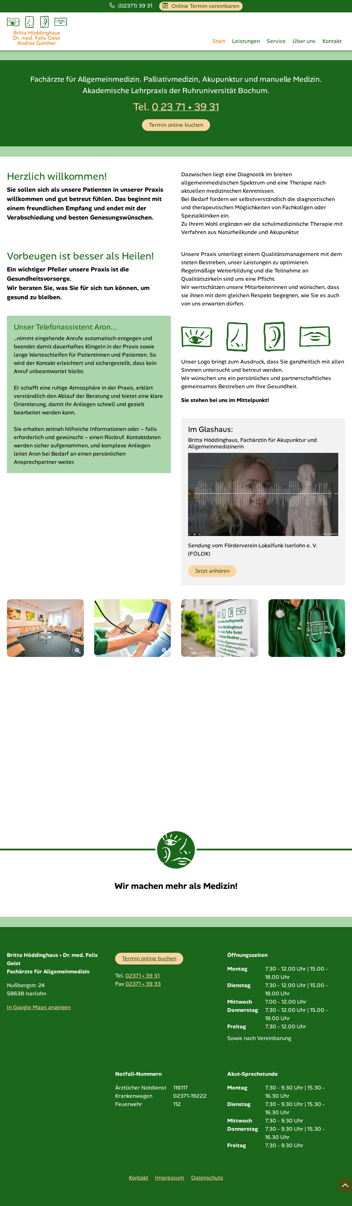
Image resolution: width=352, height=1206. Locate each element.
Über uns (304, 41)
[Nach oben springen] (345, 1185)
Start (218, 41)
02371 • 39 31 (142, 975)
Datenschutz (207, 1177)
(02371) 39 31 (130, 5)
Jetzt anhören (212, 706)
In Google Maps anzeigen (38, 1007)
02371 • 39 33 (143, 983)
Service (276, 41)
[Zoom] (45, 763)
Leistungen (246, 41)
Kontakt (332, 41)
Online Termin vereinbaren (201, 6)
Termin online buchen (176, 260)
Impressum (169, 1177)
